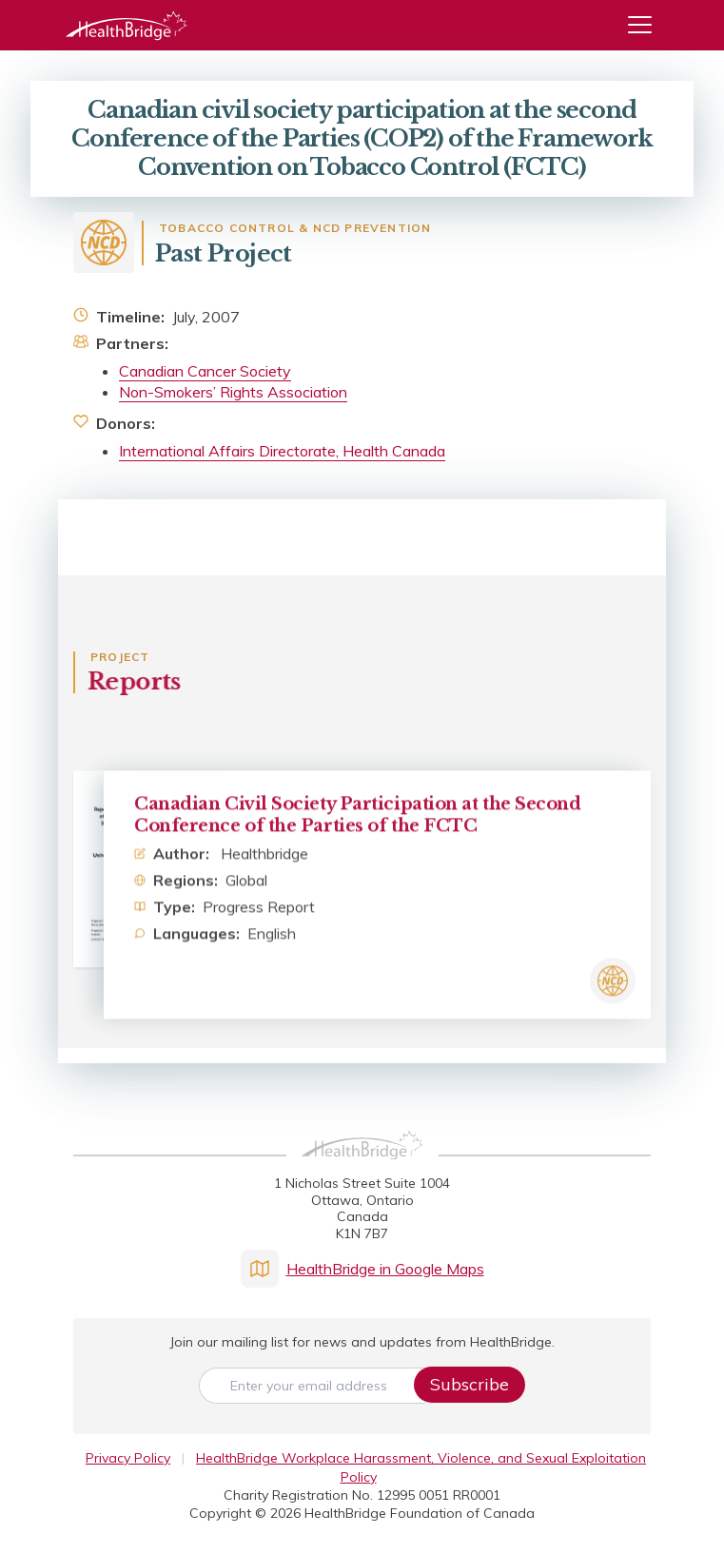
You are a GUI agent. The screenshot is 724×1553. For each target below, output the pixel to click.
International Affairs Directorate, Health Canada (282, 450)
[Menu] (647, 25)
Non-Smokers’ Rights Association (233, 391)
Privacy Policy (128, 1457)
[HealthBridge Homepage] (362, 1165)
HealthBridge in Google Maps (362, 1269)
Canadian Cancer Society (205, 370)
